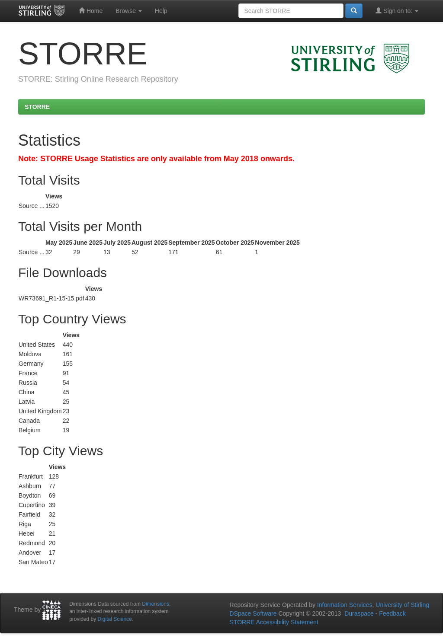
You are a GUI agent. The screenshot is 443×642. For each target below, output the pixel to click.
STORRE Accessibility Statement (274, 622)
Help (161, 10)
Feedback (392, 613)
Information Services (344, 604)
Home (91, 10)
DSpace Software (253, 613)
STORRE (37, 106)
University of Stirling (402, 604)
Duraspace (359, 613)
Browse (129, 10)
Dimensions (155, 604)
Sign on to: (397, 10)
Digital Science (115, 619)
